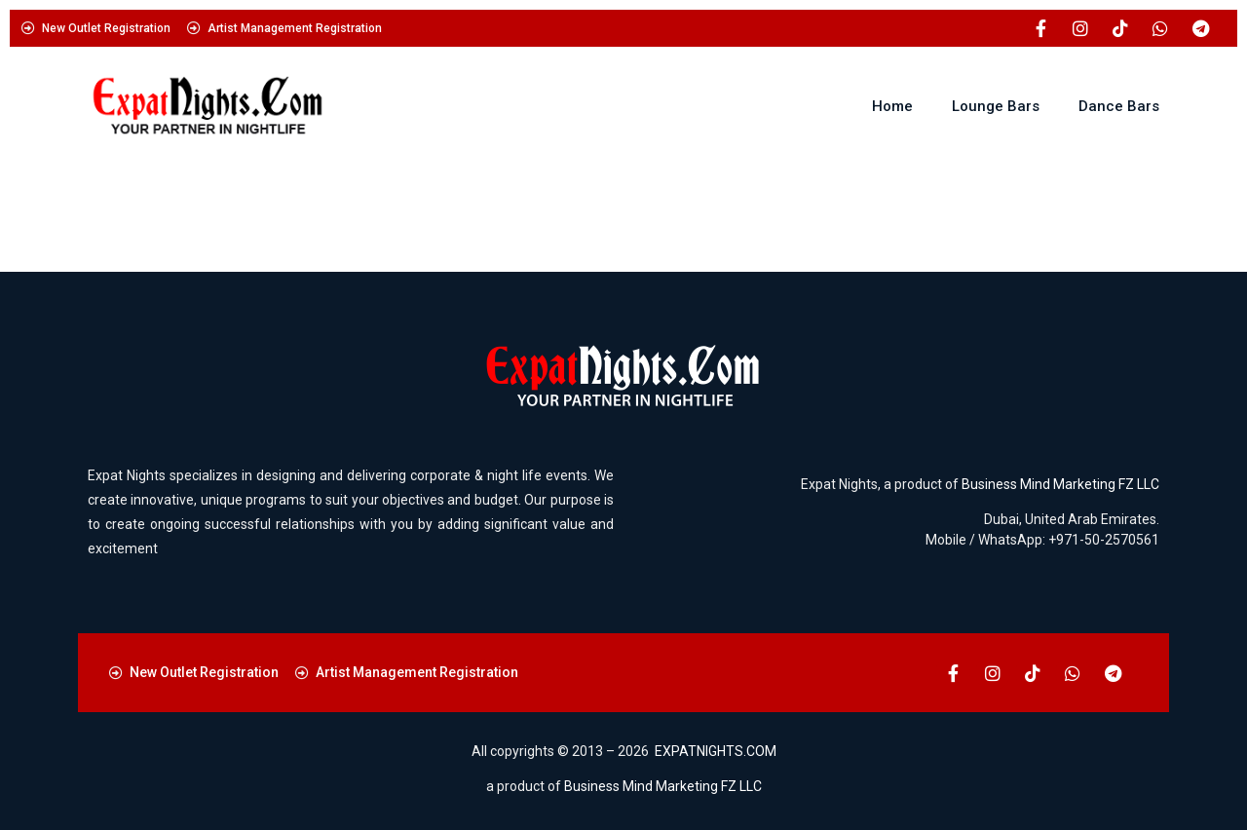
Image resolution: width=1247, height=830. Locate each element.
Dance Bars (1118, 106)
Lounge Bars (995, 106)
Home (892, 106)
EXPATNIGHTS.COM (715, 751)
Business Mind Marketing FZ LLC (1060, 484)
